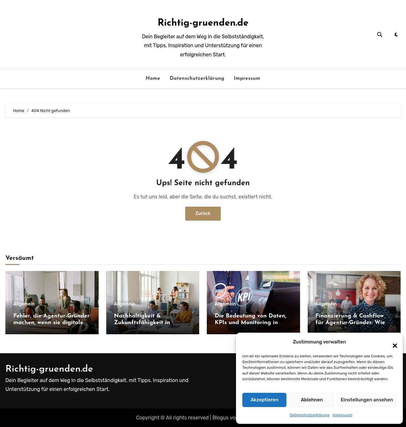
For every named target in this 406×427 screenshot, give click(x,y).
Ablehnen (312, 400)
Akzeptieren (264, 400)
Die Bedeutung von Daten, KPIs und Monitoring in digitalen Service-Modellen (251, 323)
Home (153, 78)
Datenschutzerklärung (309, 415)
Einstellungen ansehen (367, 400)
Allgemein (24, 304)
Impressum (342, 415)
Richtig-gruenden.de (203, 23)
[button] (391, 342)
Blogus (221, 418)
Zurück (203, 213)
